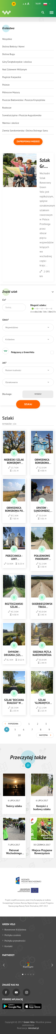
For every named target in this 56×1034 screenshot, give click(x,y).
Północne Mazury (11, 92)
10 (19, 735)
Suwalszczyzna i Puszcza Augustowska (21, 115)
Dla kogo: (7, 393)
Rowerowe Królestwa (15, 929)
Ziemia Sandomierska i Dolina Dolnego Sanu (25, 130)
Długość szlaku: (38, 305)
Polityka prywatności (14, 940)
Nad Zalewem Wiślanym (14, 69)
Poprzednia (13, 724)
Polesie (6, 84)
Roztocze (6, 107)
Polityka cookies (12, 935)
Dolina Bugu (8, 54)
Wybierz (37, 394)
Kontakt (8, 946)
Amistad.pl (33, 1028)
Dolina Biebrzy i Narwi (13, 46)
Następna (43, 735)
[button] (47, 4)
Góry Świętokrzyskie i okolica (17, 61)
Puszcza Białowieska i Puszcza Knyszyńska (23, 99)
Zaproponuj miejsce (28, 141)
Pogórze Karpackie (11, 77)
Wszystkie (7, 38)
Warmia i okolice (10, 122)
